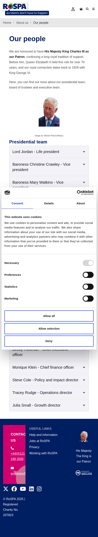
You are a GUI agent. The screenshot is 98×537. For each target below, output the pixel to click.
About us (22, 22)
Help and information (43, 434)
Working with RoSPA (43, 453)
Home (7, 22)
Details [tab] (49, 203)
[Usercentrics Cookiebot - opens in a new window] (77, 192)
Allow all (49, 316)
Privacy (34, 447)
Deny (48, 341)
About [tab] (80, 203)
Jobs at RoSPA (39, 441)
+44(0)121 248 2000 (18, 454)
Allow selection (49, 328)
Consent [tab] (17, 203)
